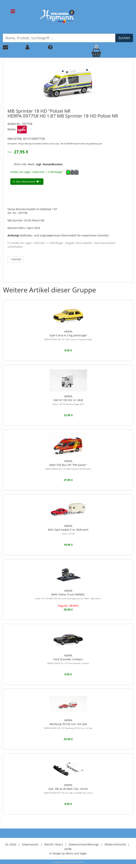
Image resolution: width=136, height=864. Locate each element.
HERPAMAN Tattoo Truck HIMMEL (68, 594)
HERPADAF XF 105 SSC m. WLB (68, 400)
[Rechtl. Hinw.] (53, 844)
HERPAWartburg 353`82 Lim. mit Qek (68, 723)
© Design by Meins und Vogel (68, 853)
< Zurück (15, 259)
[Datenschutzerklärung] (84, 844)
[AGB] (68, 849)
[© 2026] (10, 844)
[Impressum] (30, 844)
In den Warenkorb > (27, 181)
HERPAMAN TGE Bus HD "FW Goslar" (68, 464)
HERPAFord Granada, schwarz (68, 659)
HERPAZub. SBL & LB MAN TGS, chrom (68, 788)
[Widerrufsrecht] (115, 844)
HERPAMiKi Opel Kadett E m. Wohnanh (68, 529)
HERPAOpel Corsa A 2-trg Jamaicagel (68, 335)
